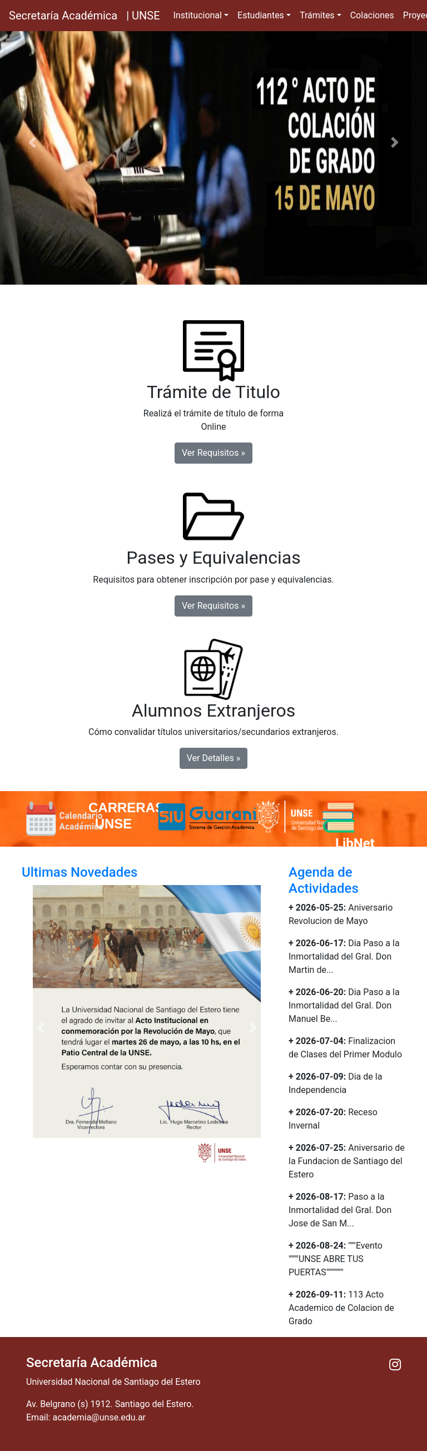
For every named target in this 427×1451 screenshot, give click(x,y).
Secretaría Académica (63, 15)
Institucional (197, 15)
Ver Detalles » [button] (214, 758)
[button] (32, 142)
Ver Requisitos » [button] (213, 453)
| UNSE (143, 15)
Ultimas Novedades (79, 872)
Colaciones (372, 15)
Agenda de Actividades (324, 880)
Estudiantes (260, 15)
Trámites (317, 15)
